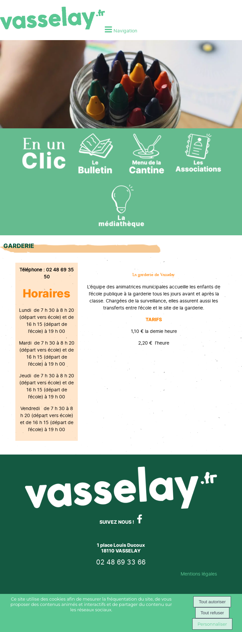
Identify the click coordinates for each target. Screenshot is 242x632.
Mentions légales (199, 574)
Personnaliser (212, 624)
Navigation (125, 30)
